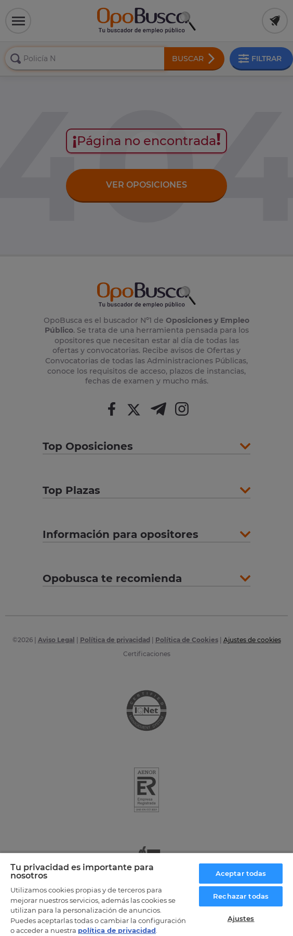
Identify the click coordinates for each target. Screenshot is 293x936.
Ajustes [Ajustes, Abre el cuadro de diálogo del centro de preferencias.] (241, 918)
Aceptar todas (241, 873)
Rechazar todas (241, 896)
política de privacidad (117, 930)
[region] (146, 894)
